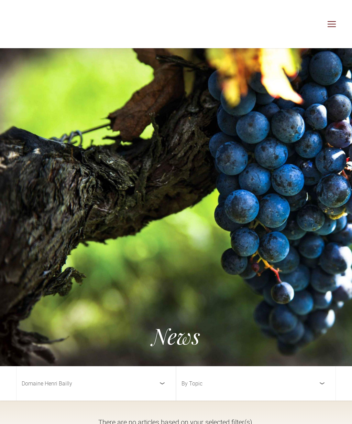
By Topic (192, 383)
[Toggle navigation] (331, 24)
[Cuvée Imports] (41, 24)
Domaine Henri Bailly (47, 383)
